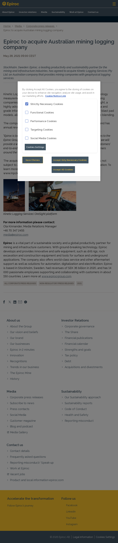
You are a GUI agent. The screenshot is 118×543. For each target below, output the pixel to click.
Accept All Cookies (63, 169)
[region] (59, 131)
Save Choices (33, 159)
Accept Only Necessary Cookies (70, 159)
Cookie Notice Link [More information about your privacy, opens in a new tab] (55, 95)
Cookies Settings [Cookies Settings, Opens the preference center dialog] (35, 146)
